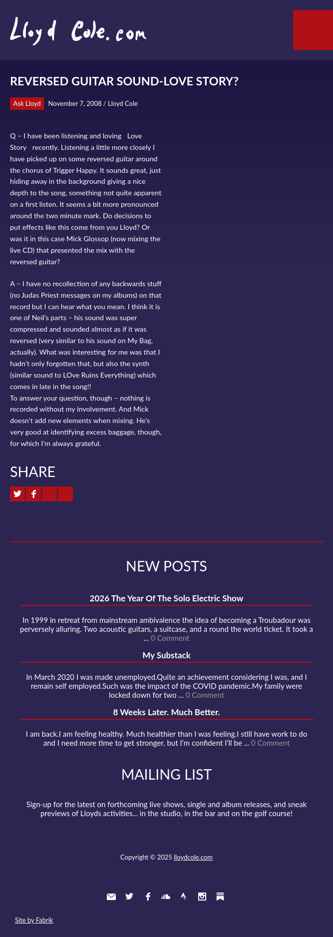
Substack (220, 897)
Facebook (148, 897)
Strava (184, 897)
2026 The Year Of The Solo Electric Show (167, 598)
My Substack (166, 655)
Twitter (129, 897)
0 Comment (170, 637)
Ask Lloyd (27, 103)
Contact (111, 897)
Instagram (202, 897)
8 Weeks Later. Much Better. (166, 712)
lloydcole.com (193, 857)
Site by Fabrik (34, 920)
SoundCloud (166, 897)
